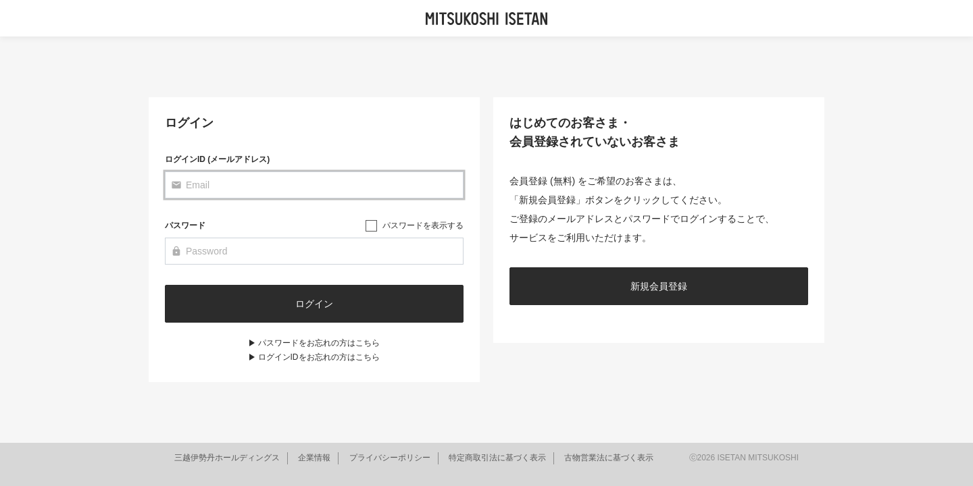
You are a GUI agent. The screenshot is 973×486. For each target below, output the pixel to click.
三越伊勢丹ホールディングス (227, 457)
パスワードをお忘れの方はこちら (319, 343)
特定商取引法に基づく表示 (497, 457)
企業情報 (314, 457)
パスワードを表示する (423, 225)
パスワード (185, 225)
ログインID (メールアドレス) (217, 159)
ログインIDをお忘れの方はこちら (319, 357)
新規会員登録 (658, 286)
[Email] (314, 184)
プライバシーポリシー (389, 457)
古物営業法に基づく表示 (608, 457)
